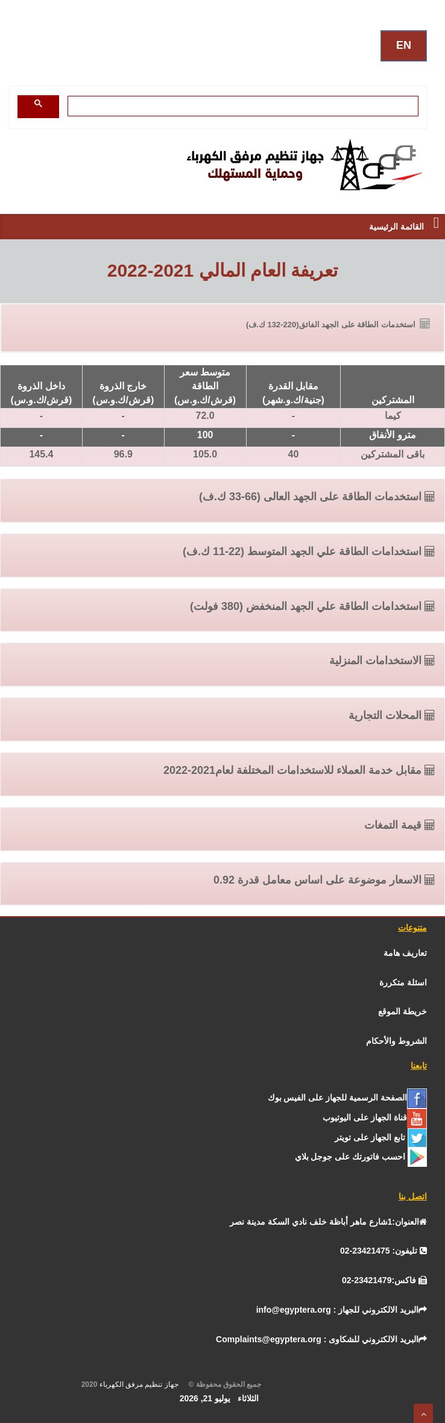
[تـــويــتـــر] (381, 1137)
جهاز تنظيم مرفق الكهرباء (142, 1384)
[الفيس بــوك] (347, 1097)
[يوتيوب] (375, 1117)
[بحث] (244, 106)
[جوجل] (361, 1156)
